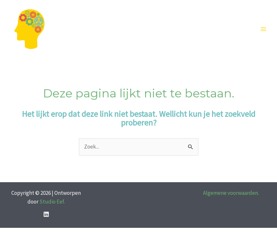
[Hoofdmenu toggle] (263, 29)
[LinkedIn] (46, 214)
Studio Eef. (52, 201)
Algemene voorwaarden (230, 192)
